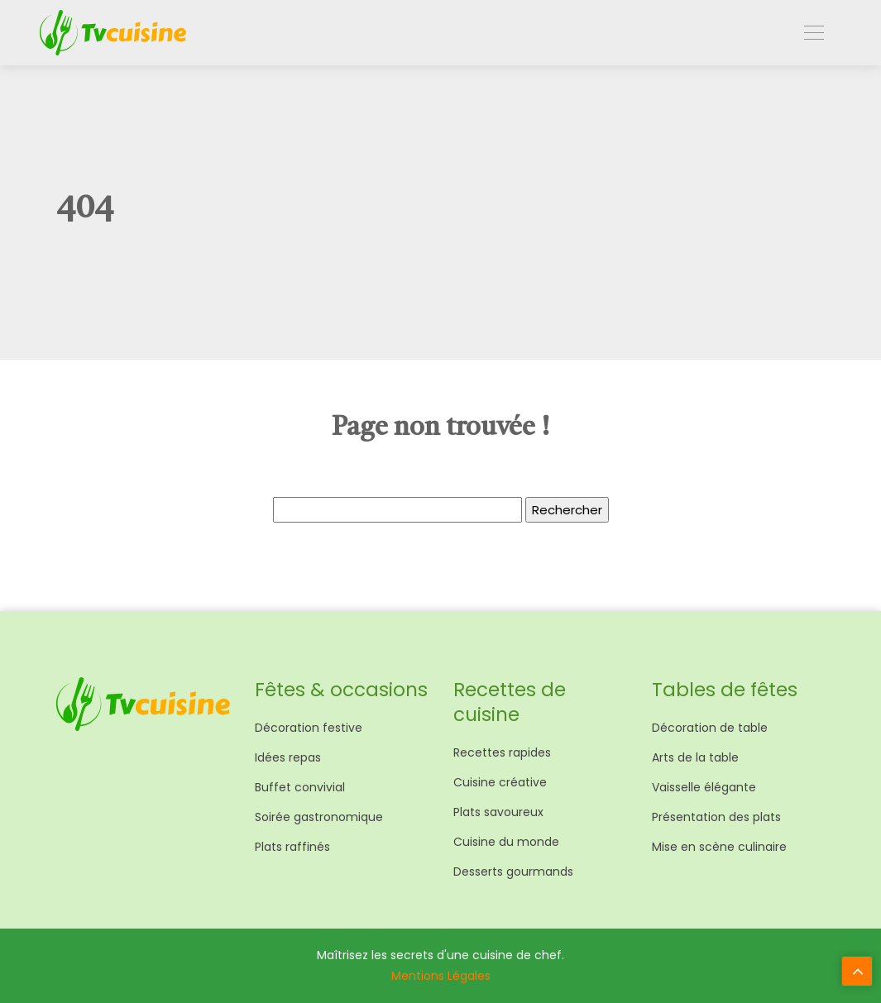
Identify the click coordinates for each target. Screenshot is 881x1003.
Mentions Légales (441, 975)
